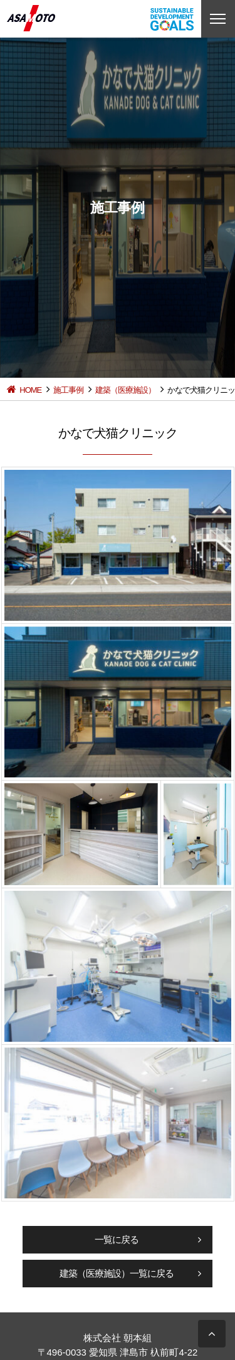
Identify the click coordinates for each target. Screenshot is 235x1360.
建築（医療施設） (125, 390)
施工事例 (68, 390)
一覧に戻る (116, 1239)
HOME (30, 390)
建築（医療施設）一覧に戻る (117, 1273)
